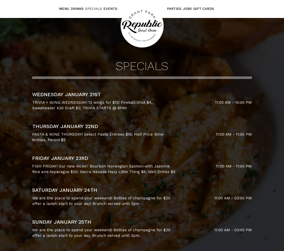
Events (110, 9)
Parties (174, 9)
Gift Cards (203, 9)
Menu (64, 9)
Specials (93, 9)
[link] (142, 26)
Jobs (187, 9)
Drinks (77, 9)
